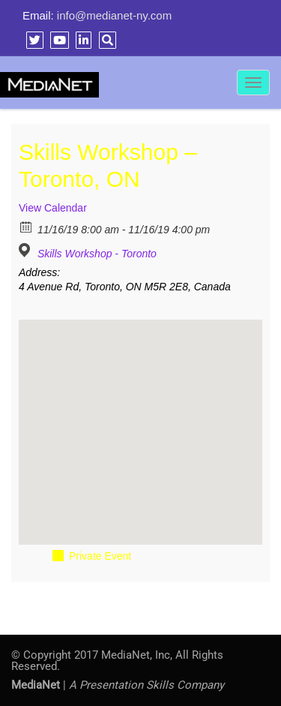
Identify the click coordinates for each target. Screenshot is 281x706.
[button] (141, 418)
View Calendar (53, 208)
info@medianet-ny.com (114, 15)
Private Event (100, 556)
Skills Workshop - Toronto (97, 254)
